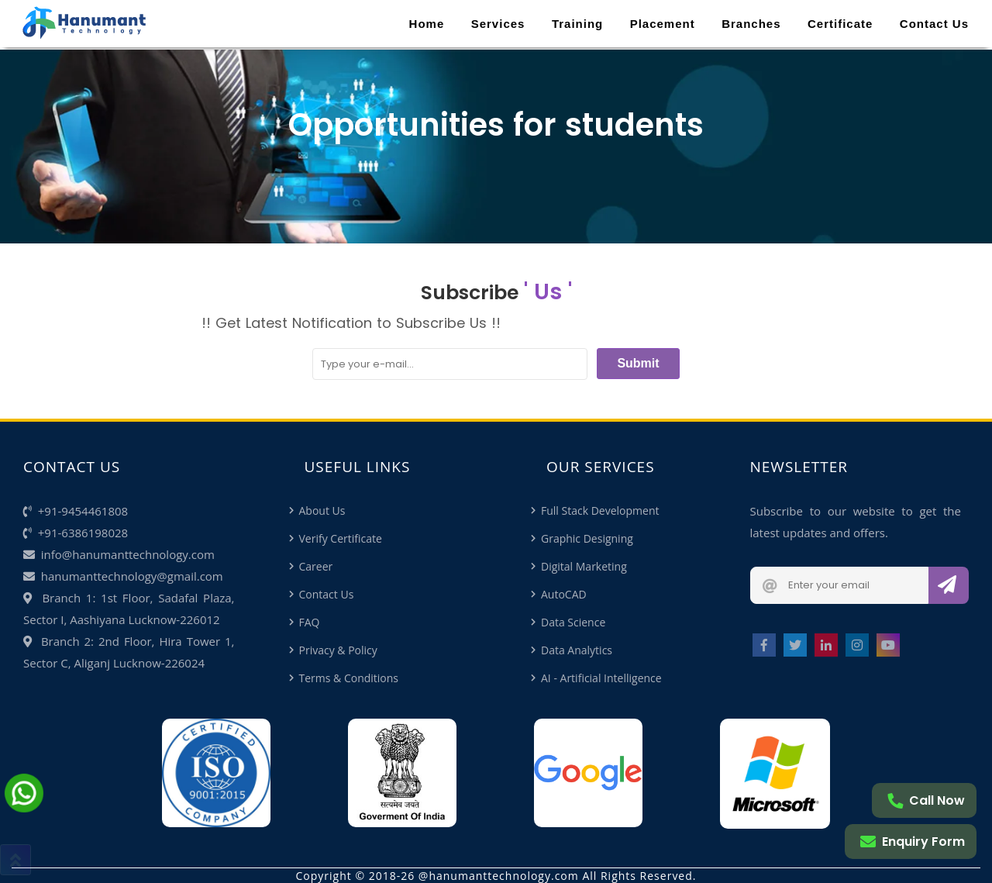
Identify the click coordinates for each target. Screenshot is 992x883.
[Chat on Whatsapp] (24, 806)
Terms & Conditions (349, 678)
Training (577, 23)
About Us (322, 510)
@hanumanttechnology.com (498, 875)
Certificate (840, 23)
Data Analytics (576, 650)
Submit (638, 363)
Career (316, 566)
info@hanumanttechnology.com (119, 554)
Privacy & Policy (338, 650)
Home (427, 23)
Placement (662, 23)
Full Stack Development (600, 510)
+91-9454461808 (75, 511)
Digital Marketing (584, 566)
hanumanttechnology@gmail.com (123, 576)
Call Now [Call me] (926, 800)
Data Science (573, 622)
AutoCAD (564, 594)
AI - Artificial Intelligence (601, 678)
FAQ (309, 622)
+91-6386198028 (75, 532)
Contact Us (934, 23)
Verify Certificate (340, 538)
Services (498, 23)
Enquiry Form (912, 841)
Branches (751, 23)
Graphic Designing (587, 538)
